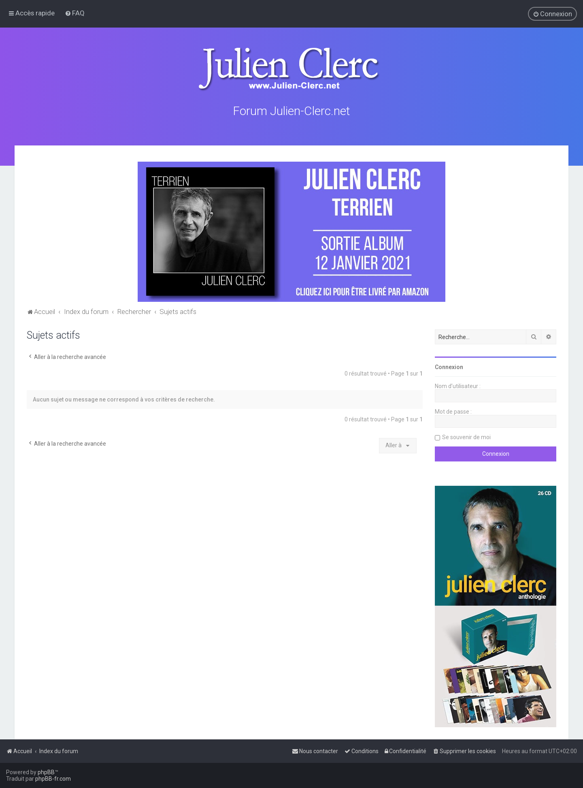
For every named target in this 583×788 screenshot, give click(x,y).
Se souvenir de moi (466, 436)
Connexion (449, 366)
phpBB (46, 772)
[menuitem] (75, 13)
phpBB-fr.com (53, 778)
